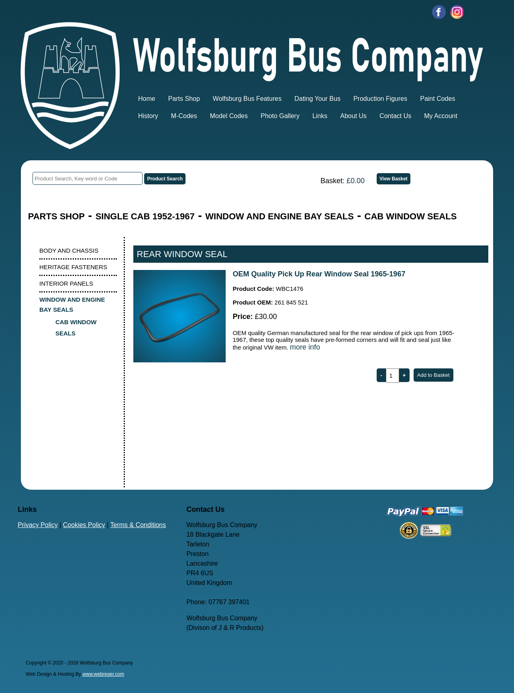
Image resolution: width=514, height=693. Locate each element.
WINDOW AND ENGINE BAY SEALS (279, 216)
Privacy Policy (38, 524)
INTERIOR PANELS (66, 283)
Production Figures (380, 98)
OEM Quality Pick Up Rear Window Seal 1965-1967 (319, 274)
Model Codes (229, 115)
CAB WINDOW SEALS (411, 216)
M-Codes (184, 115)
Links (319, 115)
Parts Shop (184, 98)
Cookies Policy (84, 524)
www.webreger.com (103, 674)
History (148, 115)
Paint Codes (437, 98)
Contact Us (395, 115)
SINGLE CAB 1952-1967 (145, 216)
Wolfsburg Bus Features (247, 98)
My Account (440, 115)
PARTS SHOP (56, 216)
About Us (353, 115)
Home (146, 98)
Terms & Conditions (138, 524)
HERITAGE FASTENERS (73, 267)
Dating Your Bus (317, 98)
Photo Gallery (280, 115)
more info (305, 347)
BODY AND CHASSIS (68, 250)
